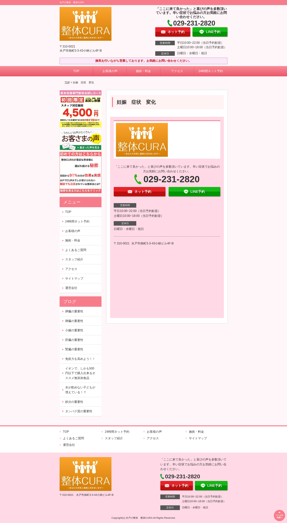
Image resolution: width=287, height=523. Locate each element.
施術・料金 (143, 71)
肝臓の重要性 (74, 339)
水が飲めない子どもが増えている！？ (80, 390)
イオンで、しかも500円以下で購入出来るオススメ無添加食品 (80, 373)
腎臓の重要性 (74, 349)
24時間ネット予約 (210, 71)
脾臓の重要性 (74, 321)
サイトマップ (74, 278)
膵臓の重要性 (74, 311)
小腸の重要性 (74, 330)
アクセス (177, 71)
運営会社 (71, 287)
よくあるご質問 (75, 250)
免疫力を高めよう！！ (80, 358)
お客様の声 (109, 71)
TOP (76, 71)
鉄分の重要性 (74, 401)
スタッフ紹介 (74, 259)
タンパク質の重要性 (78, 411)
